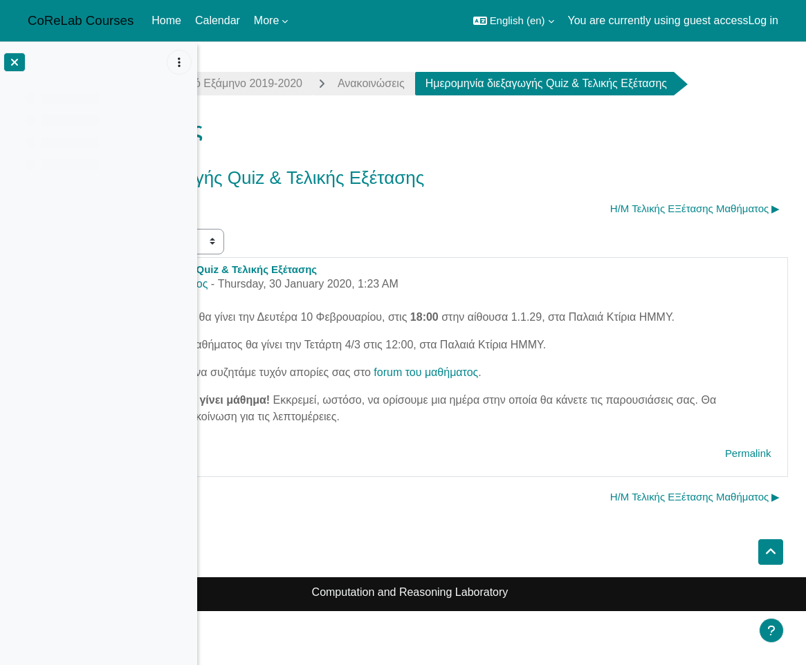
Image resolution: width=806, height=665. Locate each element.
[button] (513, 20)
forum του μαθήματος (608, 426)
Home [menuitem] (166, 20)
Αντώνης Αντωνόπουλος (330, 321)
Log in (763, 20)
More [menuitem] (266, 20)
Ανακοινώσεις (553, 83)
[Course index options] (179, 62)
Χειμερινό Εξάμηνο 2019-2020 (410, 83)
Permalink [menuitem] (749, 507)
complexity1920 (261, 83)
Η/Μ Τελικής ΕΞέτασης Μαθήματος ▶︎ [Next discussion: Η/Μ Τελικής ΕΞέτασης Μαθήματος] (697, 246)
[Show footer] (771, 630)
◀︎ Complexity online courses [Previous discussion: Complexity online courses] (287, 246)
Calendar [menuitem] (217, 20)
